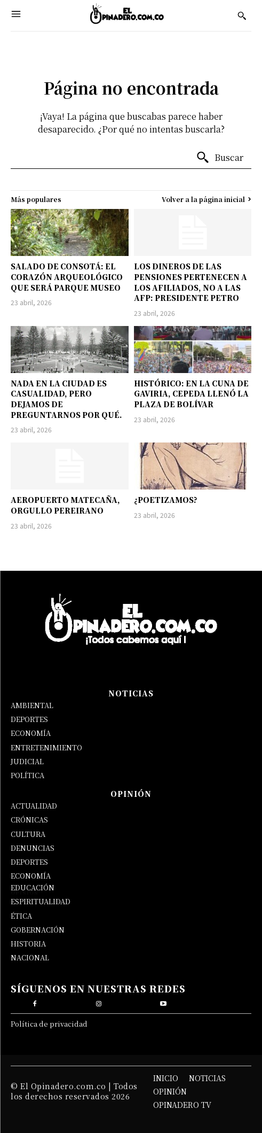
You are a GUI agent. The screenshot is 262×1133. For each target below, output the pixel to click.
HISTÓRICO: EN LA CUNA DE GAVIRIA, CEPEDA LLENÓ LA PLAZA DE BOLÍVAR (191, 393)
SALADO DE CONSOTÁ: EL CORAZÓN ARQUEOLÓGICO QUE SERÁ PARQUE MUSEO (67, 276)
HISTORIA (28, 943)
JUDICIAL (27, 761)
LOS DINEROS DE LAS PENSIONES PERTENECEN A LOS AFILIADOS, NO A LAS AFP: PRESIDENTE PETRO (190, 282)
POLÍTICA (27, 775)
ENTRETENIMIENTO (46, 747)
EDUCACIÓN (32, 887)
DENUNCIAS (32, 848)
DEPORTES (29, 719)
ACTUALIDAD (34, 806)
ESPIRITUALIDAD (40, 901)
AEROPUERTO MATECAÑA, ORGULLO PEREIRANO (65, 505)
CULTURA (28, 834)
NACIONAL (30, 957)
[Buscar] (219, 157)
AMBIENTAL (32, 705)
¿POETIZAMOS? (165, 499)
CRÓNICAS (29, 819)
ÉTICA (21, 916)
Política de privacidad (49, 1024)
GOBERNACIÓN (38, 930)
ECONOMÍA (31, 733)
